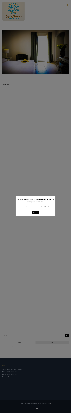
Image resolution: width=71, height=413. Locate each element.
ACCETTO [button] (35, 212)
